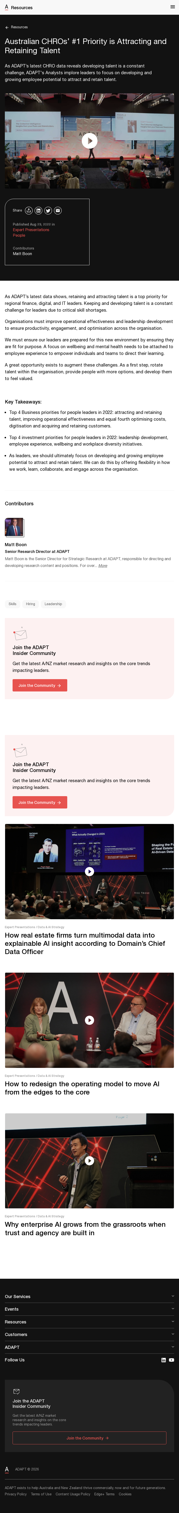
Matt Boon (22, 254)
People (19, 235)
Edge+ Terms (104, 1494)
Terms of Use (41, 1494)
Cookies (125, 1494)
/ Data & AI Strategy (50, 927)
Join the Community (36, 685)
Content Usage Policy (73, 1494)
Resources (22, 7)
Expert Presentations (31, 230)
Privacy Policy (16, 1494)
